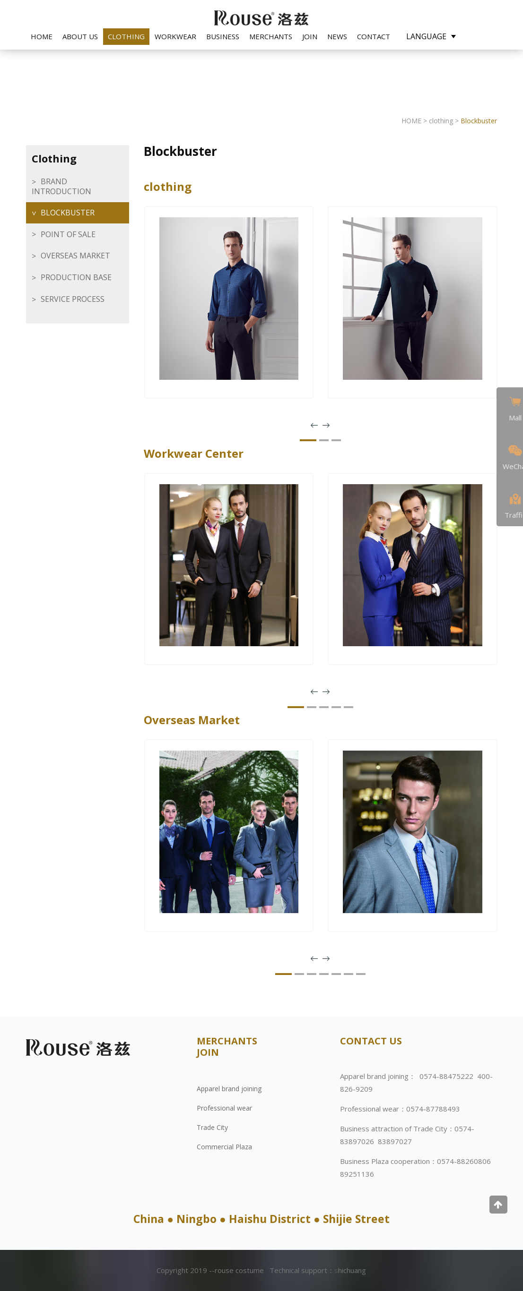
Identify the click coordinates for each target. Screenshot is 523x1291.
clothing (126, 36)
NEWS (337, 36)
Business (222, 36)
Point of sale (68, 234)
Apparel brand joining (229, 1088)
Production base (76, 277)
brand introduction (61, 186)
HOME (41, 36)
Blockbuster (68, 212)
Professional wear (224, 1107)
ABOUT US (80, 36)
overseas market (75, 255)
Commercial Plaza (224, 1146)
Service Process (73, 299)
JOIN (309, 36)
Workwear (175, 36)
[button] (308, 440)
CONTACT (373, 36)
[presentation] (314, 425)
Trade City (212, 1127)
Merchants (270, 36)
